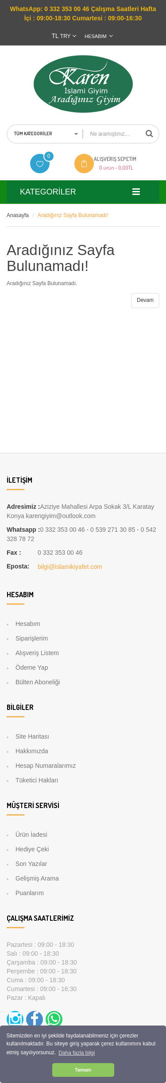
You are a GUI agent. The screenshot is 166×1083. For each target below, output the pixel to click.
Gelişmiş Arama (37, 878)
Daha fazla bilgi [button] (76, 1053)
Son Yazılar (31, 863)
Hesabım (27, 623)
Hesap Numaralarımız (45, 765)
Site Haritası (32, 736)
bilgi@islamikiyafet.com (70, 566)
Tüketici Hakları (36, 780)
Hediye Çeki (32, 849)
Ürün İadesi (31, 834)
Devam (145, 300)
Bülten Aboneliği (37, 682)
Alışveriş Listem (37, 652)
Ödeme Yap (31, 667)
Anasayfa (18, 215)
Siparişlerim (31, 638)
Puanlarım (29, 892)
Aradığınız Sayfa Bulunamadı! (73, 215)
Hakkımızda (31, 751)
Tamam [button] (83, 1069)
